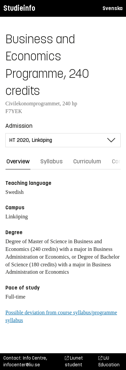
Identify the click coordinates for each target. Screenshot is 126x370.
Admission (19, 125)
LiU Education (109, 361)
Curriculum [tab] (87, 161)
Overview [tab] (18, 161)
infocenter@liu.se (21, 365)
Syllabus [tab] (51, 161)
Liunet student (74, 361)
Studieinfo (19, 8)
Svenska (112, 8)
